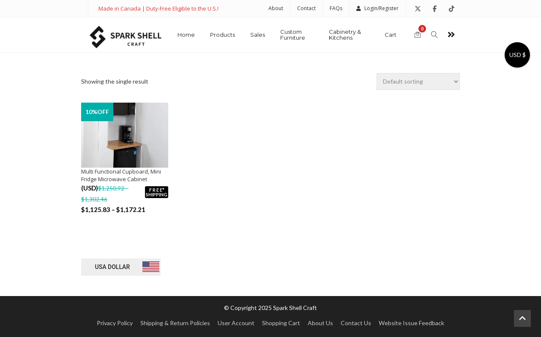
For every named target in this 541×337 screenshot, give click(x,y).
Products (222, 35)
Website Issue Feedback (411, 322)
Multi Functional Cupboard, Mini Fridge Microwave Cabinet (121, 175)
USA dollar (112, 267)
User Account (236, 322)
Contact (306, 8)
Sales (257, 35)
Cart (390, 35)
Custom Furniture (292, 35)
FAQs (336, 8)
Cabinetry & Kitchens (345, 35)
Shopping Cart (281, 322)
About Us (320, 322)
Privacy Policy (115, 322)
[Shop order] (418, 81)
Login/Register (377, 8)
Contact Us (356, 322)
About (275, 8)
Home (186, 35)
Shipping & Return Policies (175, 322)
